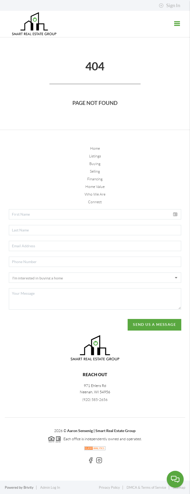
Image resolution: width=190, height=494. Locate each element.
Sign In (169, 5)
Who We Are (95, 194)
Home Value (95, 187)
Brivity (29, 488)
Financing (95, 179)
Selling (95, 171)
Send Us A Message (154, 324)
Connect (95, 202)
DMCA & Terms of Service (146, 488)
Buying (94, 164)
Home (95, 148)
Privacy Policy (109, 488)
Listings (95, 156)
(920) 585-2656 (95, 400)
